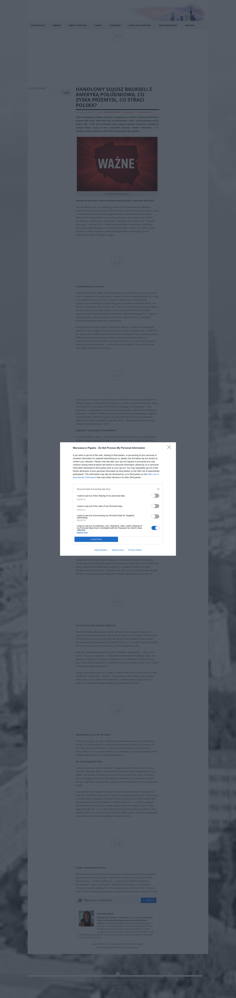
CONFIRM (96, 539)
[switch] (155, 496)
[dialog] (118, 499)
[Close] (170, 448)
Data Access (118, 550)
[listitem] (118, 489)
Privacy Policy (134, 550)
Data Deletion (101, 550)
